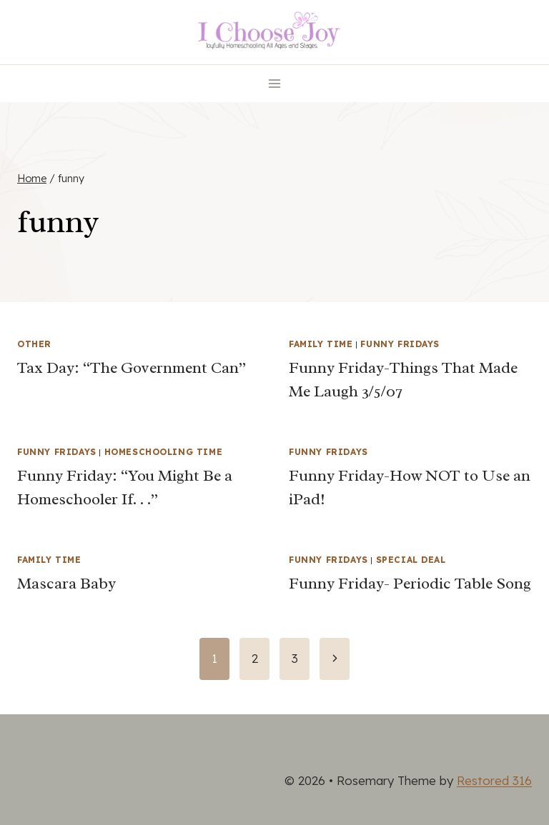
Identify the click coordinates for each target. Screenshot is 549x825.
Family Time (321, 344)
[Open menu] (275, 83)
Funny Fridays (400, 344)
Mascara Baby (66, 584)
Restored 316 (494, 780)
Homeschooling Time (163, 451)
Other (34, 344)
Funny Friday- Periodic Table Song (410, 584)
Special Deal (411, 559)
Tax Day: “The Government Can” (131, 368)
